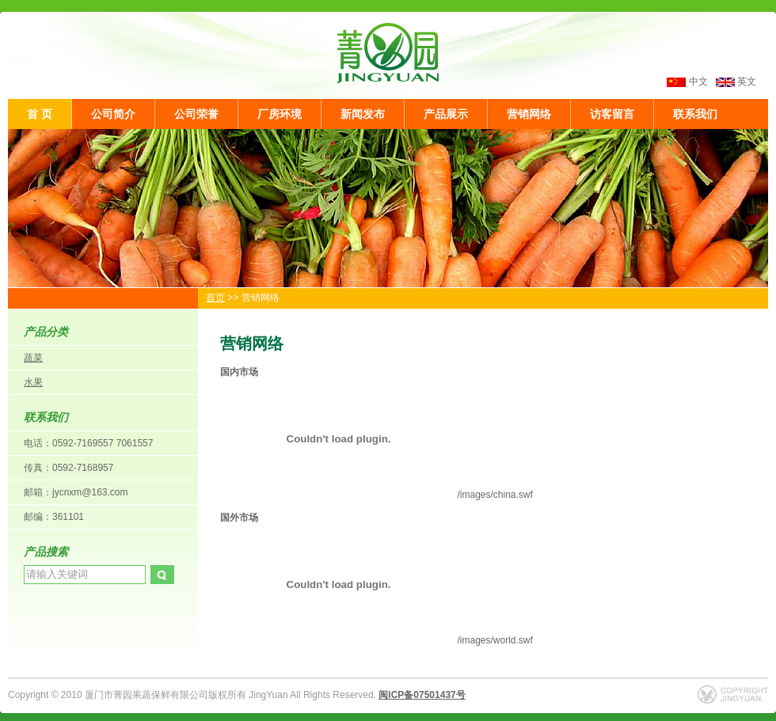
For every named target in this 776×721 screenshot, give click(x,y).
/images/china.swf (376, 494)
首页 (215, 297)
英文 (736, 81)
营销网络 (529, 114)
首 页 (39, 114)
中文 (698, 81)
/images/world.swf (376, 640)
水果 (33, 382)
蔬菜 (33, 357)
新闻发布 (362, 114)
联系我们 (695, 114)
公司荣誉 (196, 114)
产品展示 (446, 114)
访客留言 (612, 114)
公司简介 (113, 114)
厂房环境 (279, 114)
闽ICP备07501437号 (421, 694)
